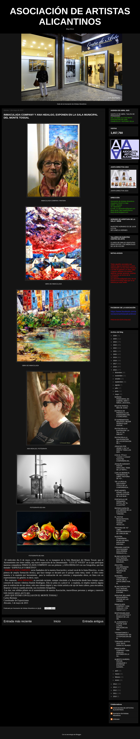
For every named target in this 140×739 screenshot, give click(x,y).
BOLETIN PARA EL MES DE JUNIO (121, 407)
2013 (115, 687)
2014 (115, 684)
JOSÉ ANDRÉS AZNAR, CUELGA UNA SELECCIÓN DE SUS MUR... (122, 493)
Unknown (116, 719)
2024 (115, 342)
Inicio (57, 621)
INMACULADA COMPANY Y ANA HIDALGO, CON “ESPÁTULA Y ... (122, 607)
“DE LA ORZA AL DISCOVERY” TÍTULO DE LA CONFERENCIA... (122, 484)
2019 (115, 357)
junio (117, 391)
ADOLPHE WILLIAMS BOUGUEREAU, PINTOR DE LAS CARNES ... (122, 598)
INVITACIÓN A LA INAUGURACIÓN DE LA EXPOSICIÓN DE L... (123, 440)
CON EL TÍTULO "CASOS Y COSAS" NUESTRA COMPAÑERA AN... (123, 458)
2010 (115, 696)
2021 (115, 351)
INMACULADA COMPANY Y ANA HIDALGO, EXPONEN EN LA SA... (122, 652)
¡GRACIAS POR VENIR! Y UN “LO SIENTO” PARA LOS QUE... (123, 449)
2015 (115, 370)
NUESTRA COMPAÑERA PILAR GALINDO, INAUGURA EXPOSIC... (122, 540)
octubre (118, 379)
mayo (117, 394)
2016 (115, 367)
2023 (115, 345)
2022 (115, 348)
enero (117, 680)
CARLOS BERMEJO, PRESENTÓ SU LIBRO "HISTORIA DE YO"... (122, 475)
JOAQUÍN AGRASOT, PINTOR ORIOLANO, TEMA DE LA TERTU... (122, 467)
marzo (117, 674)
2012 (115, 690)
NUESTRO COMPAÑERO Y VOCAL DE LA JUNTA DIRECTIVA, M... (123, 579)
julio (116, 388)
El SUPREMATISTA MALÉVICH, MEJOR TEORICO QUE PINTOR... (123, 422)
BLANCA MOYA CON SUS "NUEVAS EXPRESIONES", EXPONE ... (122, 589)
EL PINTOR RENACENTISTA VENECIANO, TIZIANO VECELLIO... (121, 521)
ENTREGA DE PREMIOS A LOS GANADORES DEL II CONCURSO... (122, 413)
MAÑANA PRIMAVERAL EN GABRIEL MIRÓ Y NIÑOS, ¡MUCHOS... (123, 400)
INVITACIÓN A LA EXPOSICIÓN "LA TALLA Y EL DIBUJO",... (122, 431)
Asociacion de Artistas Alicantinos (121, 714)
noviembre (119, 376)
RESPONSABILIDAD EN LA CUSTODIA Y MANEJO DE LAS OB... (123, 616)
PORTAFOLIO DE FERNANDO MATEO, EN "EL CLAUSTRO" (121, 502)
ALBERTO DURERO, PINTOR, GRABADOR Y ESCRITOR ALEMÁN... (122, 663)
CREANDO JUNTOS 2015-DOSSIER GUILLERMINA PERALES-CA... (122, 550)
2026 (115, 336)
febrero (117, 677)
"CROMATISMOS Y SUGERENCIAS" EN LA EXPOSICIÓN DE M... (123, 635)
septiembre (119, 382)
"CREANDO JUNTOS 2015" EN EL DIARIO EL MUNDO (123, 643)
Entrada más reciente (18, 621)
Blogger (78, 734)
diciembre (118, 372)
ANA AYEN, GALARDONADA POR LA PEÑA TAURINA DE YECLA (122, 569)
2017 (115, 364)
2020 (115, 354)
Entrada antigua (92, 621)
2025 (115, 339)
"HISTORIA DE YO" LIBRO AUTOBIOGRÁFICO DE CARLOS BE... (123, 530)
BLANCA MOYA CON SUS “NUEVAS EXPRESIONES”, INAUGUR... (122, 559)
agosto (117, 385)
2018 (115, 360)
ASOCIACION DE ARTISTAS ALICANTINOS (123, 709)
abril (116, 671)
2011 (115, 693)
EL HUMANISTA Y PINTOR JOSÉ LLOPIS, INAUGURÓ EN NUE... (121, 626)
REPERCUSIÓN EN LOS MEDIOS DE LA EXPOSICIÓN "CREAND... (123, 511)
